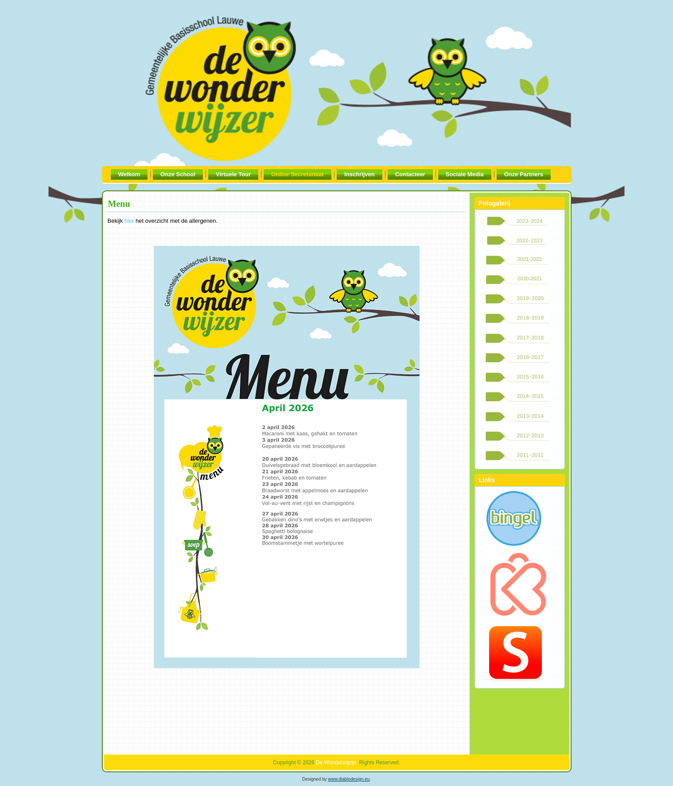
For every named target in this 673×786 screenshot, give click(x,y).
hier (129, 220)
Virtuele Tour (233, 174)
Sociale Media (465, 174)
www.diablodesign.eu (349, 779)
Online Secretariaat (297, 174)
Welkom (129, 174)
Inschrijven (359, 174)
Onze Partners (523, 174)
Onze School (177, 174)
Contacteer (410, 174)
